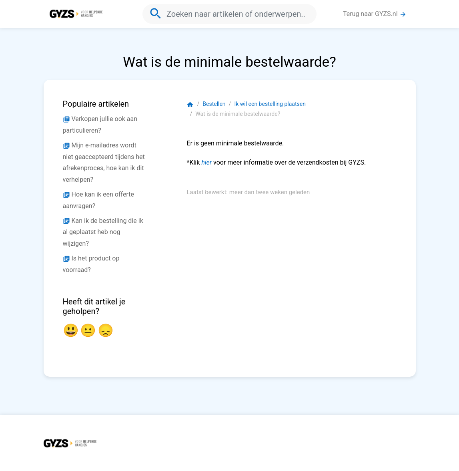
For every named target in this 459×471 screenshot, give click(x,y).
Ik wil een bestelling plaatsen (269, 104)
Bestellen (213, 104)
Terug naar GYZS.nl (375, 14)
